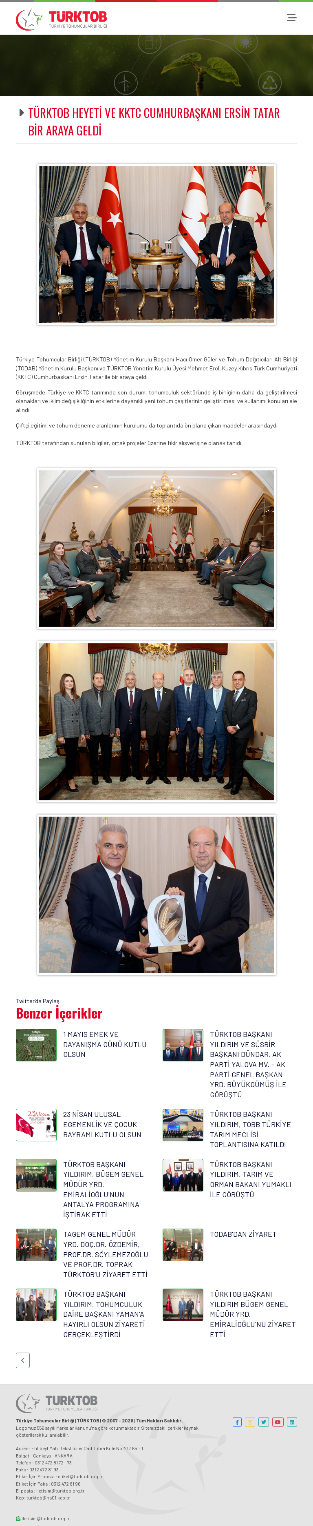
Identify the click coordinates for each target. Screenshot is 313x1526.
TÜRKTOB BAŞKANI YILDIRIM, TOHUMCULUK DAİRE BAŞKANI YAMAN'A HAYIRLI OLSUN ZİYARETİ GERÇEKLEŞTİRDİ (104, 1313)
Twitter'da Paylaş (38, 1000)
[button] (23, 1360)
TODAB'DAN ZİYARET (243, 1233)
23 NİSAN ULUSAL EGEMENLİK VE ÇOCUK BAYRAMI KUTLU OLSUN (102, 1124)
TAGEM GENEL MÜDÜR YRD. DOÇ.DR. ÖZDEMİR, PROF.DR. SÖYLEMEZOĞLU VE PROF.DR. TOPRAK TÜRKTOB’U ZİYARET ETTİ (105, 1253)
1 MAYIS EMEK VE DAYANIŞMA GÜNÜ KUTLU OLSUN (105, 1044)
